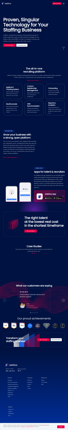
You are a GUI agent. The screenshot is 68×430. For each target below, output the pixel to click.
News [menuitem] (28, 386)
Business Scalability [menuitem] (12, 388)
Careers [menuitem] (29, 388)
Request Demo (56, 3)
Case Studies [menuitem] (44, 382)
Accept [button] (60, 426)
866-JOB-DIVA (10, 371)
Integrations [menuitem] (10, 394)
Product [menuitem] (10, 377)
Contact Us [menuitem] (11, 409)
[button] (63, 196)
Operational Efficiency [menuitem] (13, 384)
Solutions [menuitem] (10, 380)
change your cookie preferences (27, 426)
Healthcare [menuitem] (10, 392)
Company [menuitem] (29, 377)
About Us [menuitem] (29, 380)
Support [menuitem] (10, 407)
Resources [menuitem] (44, 377)
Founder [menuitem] (29, 384)
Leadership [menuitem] (29, 382)
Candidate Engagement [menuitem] (13, 386)
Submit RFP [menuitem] (11, 413)
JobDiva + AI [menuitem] (11, 390)
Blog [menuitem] (42, 384)
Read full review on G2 (26, 301)
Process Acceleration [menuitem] (12, 382)
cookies (43, 425)
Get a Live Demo (9, 45)
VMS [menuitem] (9, 396)
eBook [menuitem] (42, 380)
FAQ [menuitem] (9, 415)
